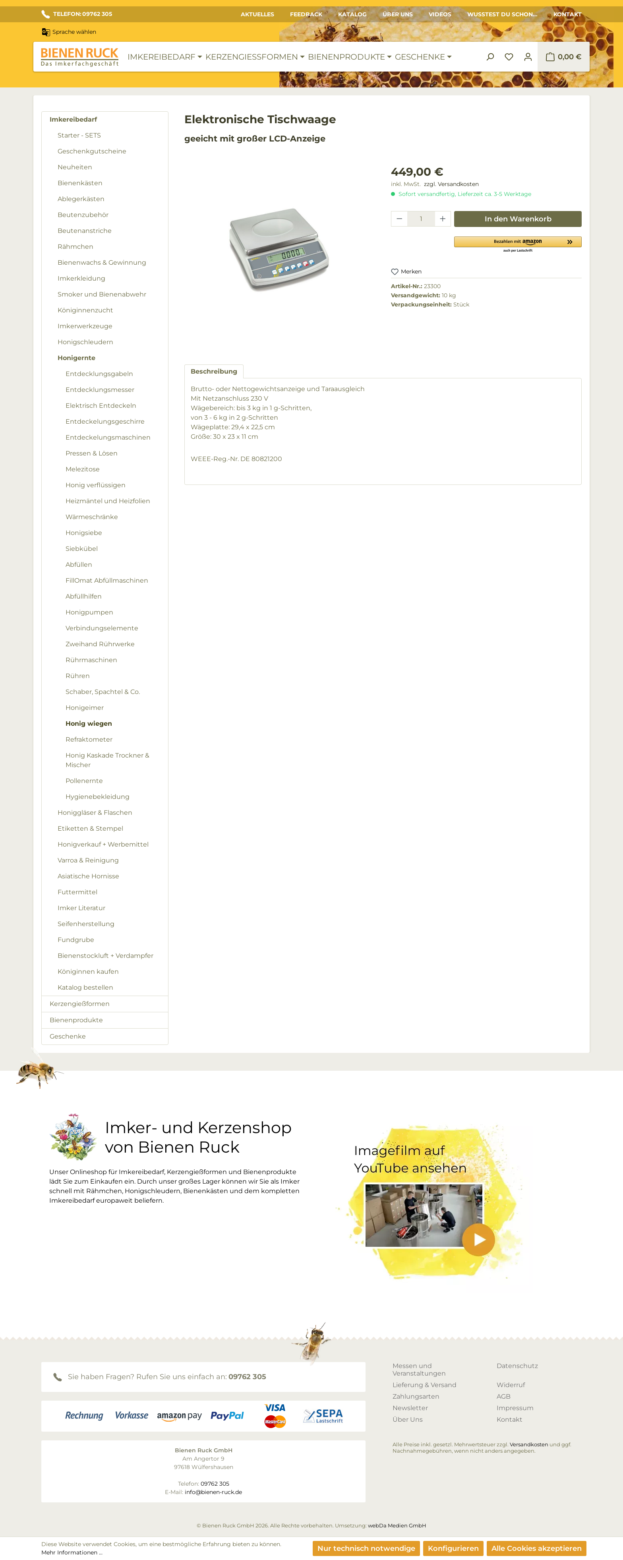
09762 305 (247, 1376)
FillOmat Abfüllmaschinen (107, 580)
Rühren (78, 676)
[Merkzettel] (509, 56)
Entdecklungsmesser (100, 389)
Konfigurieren (453, 1548)
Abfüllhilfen (84, 596)
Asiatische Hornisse (88, 876)
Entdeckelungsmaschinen (108, 437)
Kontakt (567, 14)
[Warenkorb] (563, 57)
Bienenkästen (80, 183)
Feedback (306, 14)
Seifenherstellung (86, 924)
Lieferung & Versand (425, 1385)
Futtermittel (77, 892)
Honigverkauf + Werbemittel (103, 844)
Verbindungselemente (102, 628)
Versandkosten (529, 1444)
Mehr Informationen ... (72, 1552)
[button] (518, 244)
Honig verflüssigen (96, 485)
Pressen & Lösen (92, 453)
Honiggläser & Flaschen (95, 812)
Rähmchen (75, 246)
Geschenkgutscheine (92, 151)
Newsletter (410, 1408)
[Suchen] (489, 56)
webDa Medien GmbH (397, 1525)
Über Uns (398, 14)
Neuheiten (75, 167)
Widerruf (511, 1385)
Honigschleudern (85, 342)
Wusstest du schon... (502, 14)
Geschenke (68, 1036)
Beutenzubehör (83, 215)
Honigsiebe (84, 533)
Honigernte (76, 358)
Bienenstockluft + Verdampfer (105, 955)
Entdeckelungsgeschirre (105, 421)
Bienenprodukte (76, 1020)
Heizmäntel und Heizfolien (108, 501)
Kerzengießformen (80, 1004)
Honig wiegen (89, 723)
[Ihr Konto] (528, 56)
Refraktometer (89, 739)
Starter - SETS (79, 135)
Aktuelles (257, 14)
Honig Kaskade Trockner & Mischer (107, 760)
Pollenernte (84, 781)
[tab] (214, 371)
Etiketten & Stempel (90, 828)
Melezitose (83, 469)
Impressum (515, 1408)
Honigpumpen (89, 612)
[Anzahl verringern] (399, 219)
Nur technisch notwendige (366, 1548)
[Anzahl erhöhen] (443, 219)
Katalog (352, 14)
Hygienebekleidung (98, 796)
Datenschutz (517, 1366)
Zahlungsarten (416, 1396)
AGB (504, 1396)
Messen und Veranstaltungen (419, 1369)
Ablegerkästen (81, 199)
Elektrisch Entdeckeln (101, 405)
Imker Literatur (81, 908)
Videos (440, 14)
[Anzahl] (421, 219)
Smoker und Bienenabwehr (102, 294)
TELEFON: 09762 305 (76, 14)
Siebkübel (82, 548)
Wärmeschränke (92, 517)
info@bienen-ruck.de (213, 1492)
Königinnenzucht (85, 310)
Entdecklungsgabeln (99, 374)
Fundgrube (76, 940)
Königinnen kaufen (88, 971)
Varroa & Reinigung (88, 860)
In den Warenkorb (518, 219)
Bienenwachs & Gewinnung (102, 262)
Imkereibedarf (73, 119)
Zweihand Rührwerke (100, 644)
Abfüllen (79, 564)
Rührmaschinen (91, 660)
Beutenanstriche (85, 230)
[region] (279, 256)
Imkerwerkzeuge (85, 326)
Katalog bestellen (85, 987)
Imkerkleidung (81, 278)
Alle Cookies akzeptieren (536, 1548)
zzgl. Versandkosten (451, 184)
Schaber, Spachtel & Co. (103, 692)
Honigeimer (85, 707)
